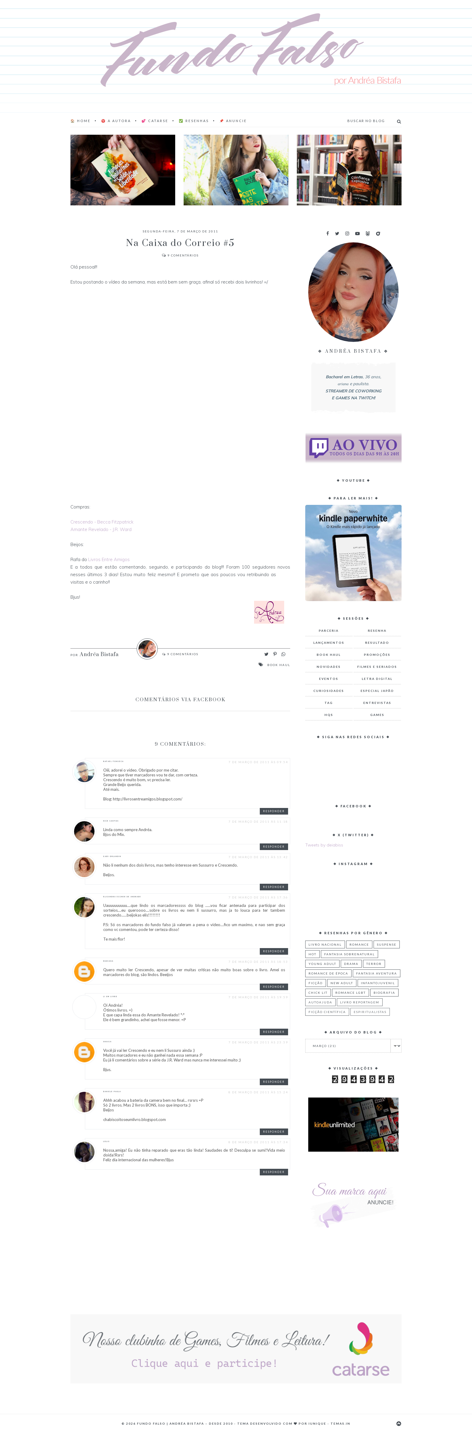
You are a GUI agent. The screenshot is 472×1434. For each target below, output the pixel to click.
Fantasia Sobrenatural (349, 954)
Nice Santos (111, 821)
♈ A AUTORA (116, 121)
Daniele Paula (112, 1091)
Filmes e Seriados (377, 666)
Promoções (377, 654)
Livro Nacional (325, 944)
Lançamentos (328, 642)
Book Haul (278, 665)
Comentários (180, 255)
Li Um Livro (110, 996)
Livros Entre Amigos (109, 559)
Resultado (377, 642)
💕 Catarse (154, 121)
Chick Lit (318, 992)
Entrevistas (377, 703)
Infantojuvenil (378, 983)
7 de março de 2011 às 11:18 (258, 821)
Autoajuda (320, 1002)
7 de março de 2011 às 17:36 (258, 897)
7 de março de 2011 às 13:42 (258, 857)
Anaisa (107, 1041)
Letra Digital (377, 678)
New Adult (342, 983)
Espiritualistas (370, 1012)
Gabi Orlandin (112, 856)
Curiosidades (328, 690)
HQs (328, 715)
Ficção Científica (327, 1012)
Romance (359, 944)
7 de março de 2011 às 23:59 (258, 1042)
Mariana (108, 961)
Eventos (328, 678)
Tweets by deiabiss (324, 845)
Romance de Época (328, 973)
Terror (374, 964)
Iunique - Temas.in (329, 1423)
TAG (328, 703)
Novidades (329, 666)
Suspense (386, 944)
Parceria (329, 630)
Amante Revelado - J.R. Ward (101, 529)
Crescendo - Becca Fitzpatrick (101, 522)
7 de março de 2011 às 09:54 (258, 762)
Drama (351, 964)
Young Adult (322, 964)
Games (377, 715)
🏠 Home (80, 121)
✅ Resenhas (194, 121)
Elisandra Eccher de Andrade (122, 897)
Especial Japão (377, 690)
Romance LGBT (350, 992)
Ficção (316, 983)
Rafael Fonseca (113, 761)
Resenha (377, 630)
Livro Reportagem (359, 1002)
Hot (312, 954)
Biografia (384, 992)
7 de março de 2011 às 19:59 (258, 997)
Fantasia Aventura (376, 973)
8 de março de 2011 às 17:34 (258, 1142)
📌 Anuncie (233, 121)
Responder (274, 811)
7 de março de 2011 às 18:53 (258, 961)
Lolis (106, 1141)
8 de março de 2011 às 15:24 (258, 1092)
